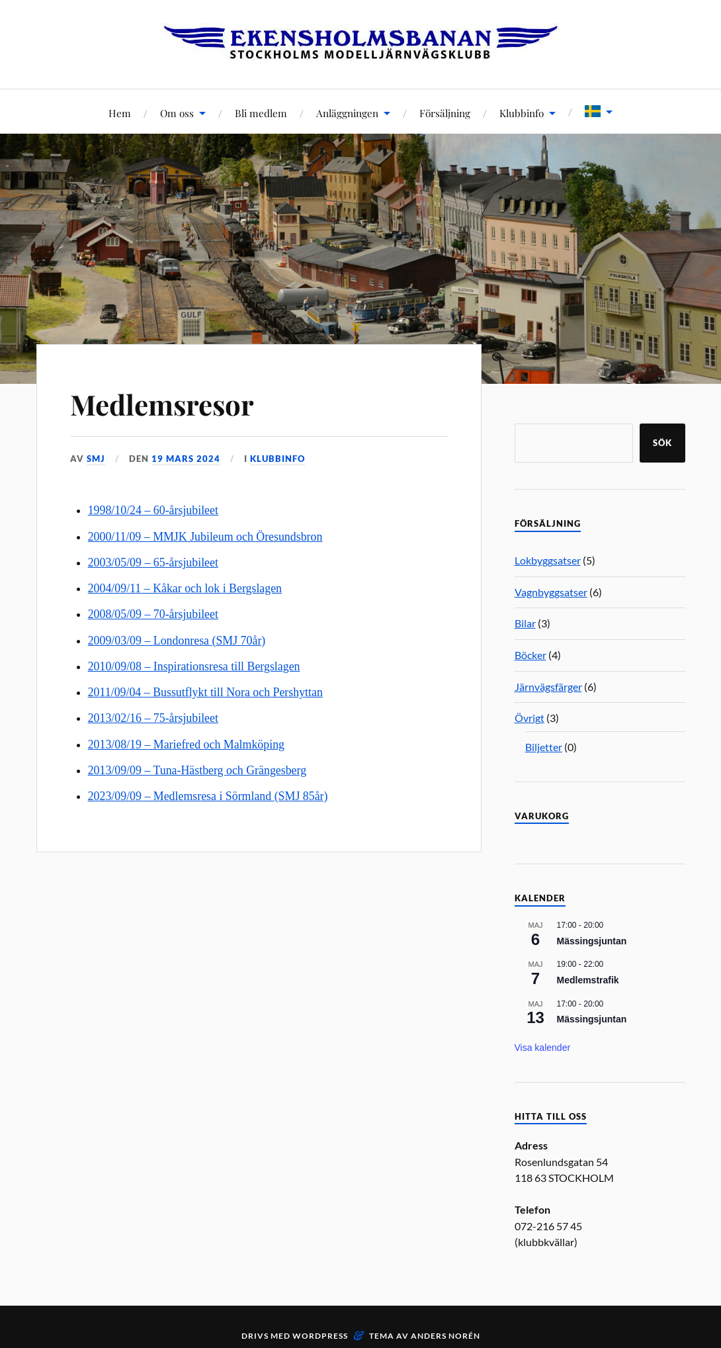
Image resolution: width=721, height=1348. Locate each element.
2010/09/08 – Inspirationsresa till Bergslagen (194, 666)
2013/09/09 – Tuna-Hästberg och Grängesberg (197, 770)
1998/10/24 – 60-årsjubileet (153, 510)
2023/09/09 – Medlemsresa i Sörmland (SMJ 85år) (208, 796)
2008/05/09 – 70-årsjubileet (153, 614)
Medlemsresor (166, 403)
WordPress (320, 1336)
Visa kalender (543, 1047)
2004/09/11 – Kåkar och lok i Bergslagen (185, 588)
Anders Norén (445, 1336)
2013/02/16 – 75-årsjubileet (153, 718)
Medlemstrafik (588, 980)
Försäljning (444, 113)
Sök (662, 442)
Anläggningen (347, 113)
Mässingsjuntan (592, 941)
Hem (119, 113)
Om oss (177, 113)
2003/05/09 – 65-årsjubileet (153, 562)
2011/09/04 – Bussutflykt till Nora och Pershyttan (205, 692)
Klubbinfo (521, 113)
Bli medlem (261, 113)
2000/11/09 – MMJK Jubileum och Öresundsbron (205, 536)
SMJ (96, 458)
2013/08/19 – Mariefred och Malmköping (186, 744)
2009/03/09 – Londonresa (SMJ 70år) (177, 640)
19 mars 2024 (185, 458)
